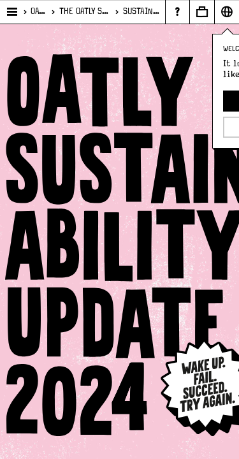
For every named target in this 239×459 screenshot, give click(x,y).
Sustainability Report (141, 11)
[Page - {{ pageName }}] (177, 12)
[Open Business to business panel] (202, 12)
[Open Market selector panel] (226, 12)
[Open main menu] (12, 12)
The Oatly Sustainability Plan (84, 11)
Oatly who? (38, 11)
